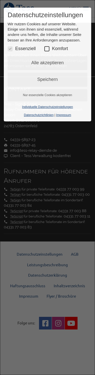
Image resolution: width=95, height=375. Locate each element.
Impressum (63, 115)
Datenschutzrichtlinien (38, 115)
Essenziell (22, 48)
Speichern (47, 79)
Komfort (56, 48)
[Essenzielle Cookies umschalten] (10, 48)
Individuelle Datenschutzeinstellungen (47, 107)
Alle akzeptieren (47, 62)
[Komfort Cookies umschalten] (46, 48)
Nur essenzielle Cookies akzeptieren (47, 95)
